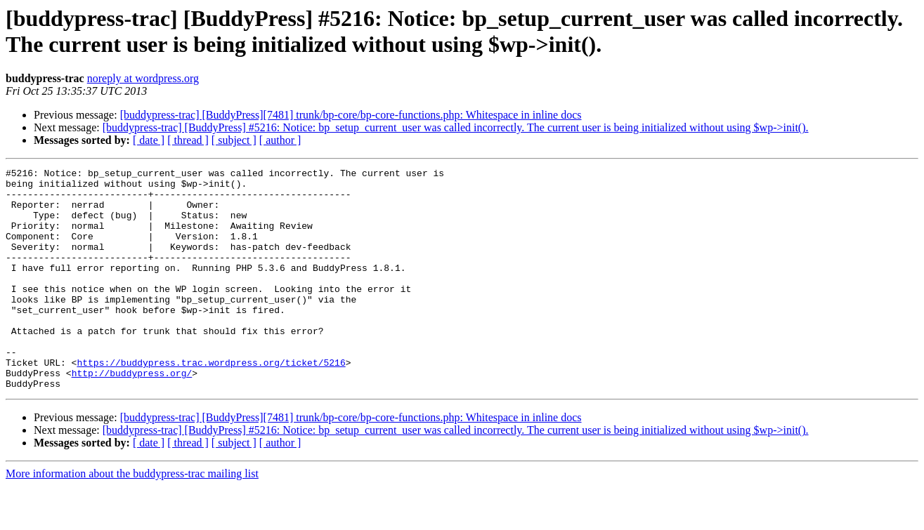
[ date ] (148, 140)
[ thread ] (188, 140)
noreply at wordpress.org (143, 78)
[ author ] (280, 140)
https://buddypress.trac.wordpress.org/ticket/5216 (211, 402)
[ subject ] (234, 140)
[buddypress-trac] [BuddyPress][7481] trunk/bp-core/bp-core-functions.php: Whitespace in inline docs (351, 115)
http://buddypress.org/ (132, 415)
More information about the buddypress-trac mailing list (132, 518)
